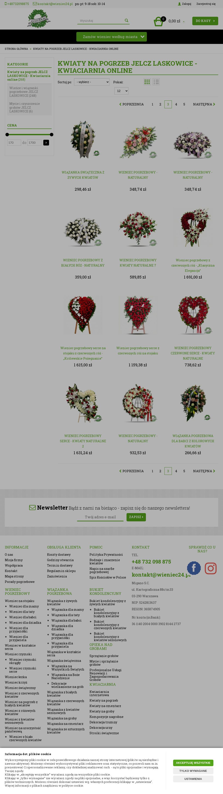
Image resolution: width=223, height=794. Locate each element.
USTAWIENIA (193, 779)
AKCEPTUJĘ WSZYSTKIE (193, 762)
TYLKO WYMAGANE (193, 770)
